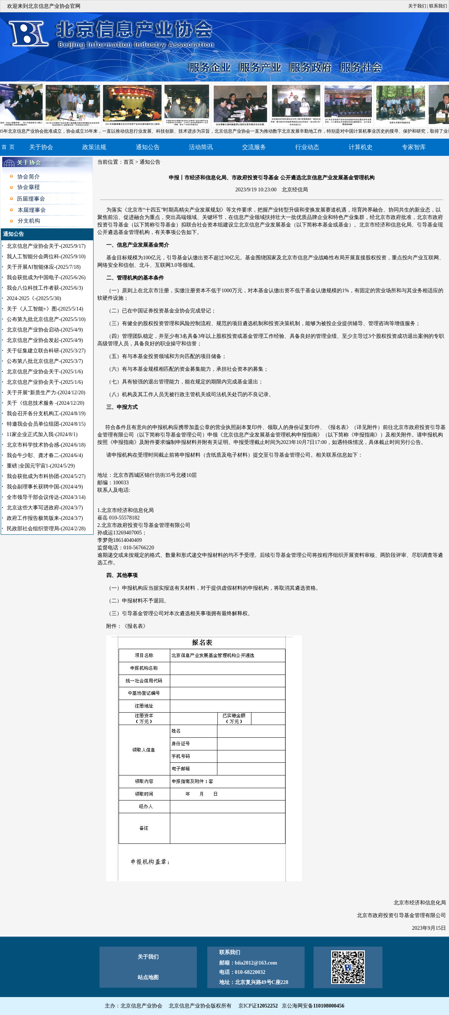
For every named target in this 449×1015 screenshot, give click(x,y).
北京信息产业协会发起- (45, 340)
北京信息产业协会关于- (46, 246)
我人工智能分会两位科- (46, 256)
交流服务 (254, 147)
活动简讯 (201, 147)
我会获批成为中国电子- (46, 277)
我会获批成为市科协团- (46, 476)
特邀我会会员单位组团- (46, 424)
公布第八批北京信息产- (45, 361)
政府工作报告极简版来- (45, 518)
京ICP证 (258, 1006)
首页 (128, 162)
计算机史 (361, 147)
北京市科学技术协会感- (46, 445)
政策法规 (94, 147)
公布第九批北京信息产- (46, 319)
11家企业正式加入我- (42, 434)
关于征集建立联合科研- (46, 351)
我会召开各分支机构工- (46, 413)
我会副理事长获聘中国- (45, 487)
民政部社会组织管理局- (46, 528)
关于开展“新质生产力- (46, 392)
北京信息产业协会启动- (45, 330)
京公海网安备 (313, 1006)
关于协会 (41, 147)
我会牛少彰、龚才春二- (45, 455)
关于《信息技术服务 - (45, 403)
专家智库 (414, 147)
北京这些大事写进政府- (45, 507)
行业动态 (307, 147)
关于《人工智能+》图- (45, 309)
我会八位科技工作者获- (45, 288)
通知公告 (148, 147)
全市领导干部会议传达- (46, 497)
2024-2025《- (34, 298)
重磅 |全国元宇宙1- (41, 466)
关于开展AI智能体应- (44, 267)
